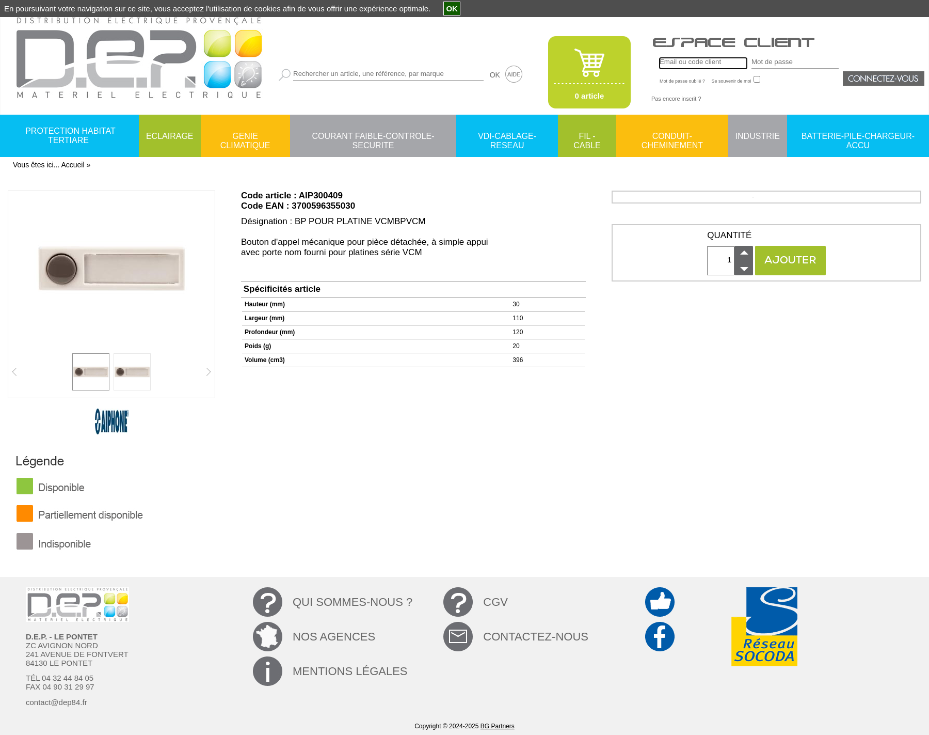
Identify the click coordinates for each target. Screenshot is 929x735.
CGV (495, 602)
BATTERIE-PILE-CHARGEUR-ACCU (858, 137)
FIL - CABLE (586, 137)
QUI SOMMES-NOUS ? (352, 602)
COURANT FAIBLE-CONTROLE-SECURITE (373, 137)
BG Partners (497, 726)
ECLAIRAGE (170, 136)
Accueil (72, 165)
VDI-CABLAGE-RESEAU (507, 137)
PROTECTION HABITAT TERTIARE (70, 136)
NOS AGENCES (334, 636)
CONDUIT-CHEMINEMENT (672, 137)
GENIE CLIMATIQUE (245, 137)
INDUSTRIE (757, 136)
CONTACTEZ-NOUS (535, 636)
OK (495, 75)
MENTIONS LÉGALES (350, 671)
